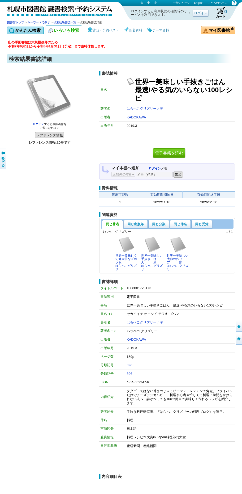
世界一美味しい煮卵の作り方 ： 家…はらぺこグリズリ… (177, 253)
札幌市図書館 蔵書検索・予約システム (56, 10)
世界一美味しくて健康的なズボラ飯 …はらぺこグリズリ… (126, 253)
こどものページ (217, 2)
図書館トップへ (238, 339)
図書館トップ (15, 22)
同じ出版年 (135, 224)
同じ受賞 (201, 224)
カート (219, 12)
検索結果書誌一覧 (64, 22)
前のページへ (3, 158)
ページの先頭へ (238, 326)
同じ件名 (180, 224)
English (198, 2)
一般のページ (181, 2)
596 (129, 365)
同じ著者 (112, 224)
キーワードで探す (38, 22)
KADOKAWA (136, 117)
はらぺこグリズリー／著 (145, 108)
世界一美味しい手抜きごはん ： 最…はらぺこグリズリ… (152, 253)
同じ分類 (158, 224)
